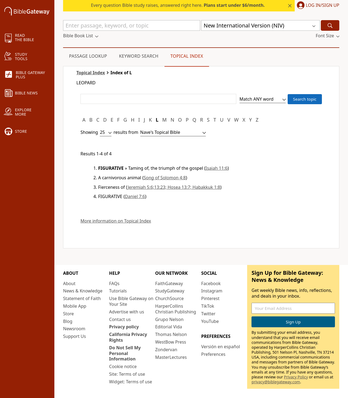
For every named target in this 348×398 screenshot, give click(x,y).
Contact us (120, 319)
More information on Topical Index (115, 221)
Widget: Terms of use (130, 382)
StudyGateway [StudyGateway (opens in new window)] (169, 291)
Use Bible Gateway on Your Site (131, 301)
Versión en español (220, 347)
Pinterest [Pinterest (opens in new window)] (210, 298)
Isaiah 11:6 (217, 168)
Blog (67, 321)
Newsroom (74, 329)
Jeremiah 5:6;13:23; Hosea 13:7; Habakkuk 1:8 (174, 187)
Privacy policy (124, 327)
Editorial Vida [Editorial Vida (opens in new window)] (168, 327)
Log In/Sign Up (322, 5)
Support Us (74, 336)
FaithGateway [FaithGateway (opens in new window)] (169, 283)
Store (68, 314)
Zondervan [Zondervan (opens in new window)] (166, 350)
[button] (317, 5)
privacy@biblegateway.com (275, 381)
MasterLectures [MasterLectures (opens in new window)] (171, 357)
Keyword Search (139, 56)
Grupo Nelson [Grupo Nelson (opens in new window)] (169, 319)
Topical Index (186, 56)
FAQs (114, 283)
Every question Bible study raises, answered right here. (178, 5)
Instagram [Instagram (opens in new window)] (211, 291)
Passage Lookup (88, 56)
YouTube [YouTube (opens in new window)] (210, 321)
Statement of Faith (82, 298)
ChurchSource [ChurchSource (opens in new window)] (169, 298)
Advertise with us (126, 312)
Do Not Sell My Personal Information (125, 353)
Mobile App (74, 306)
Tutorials (118, 291)
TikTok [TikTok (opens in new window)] (207, 306)
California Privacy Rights (128, 337)
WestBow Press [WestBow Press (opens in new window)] (170, 342)
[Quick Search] (131, 25)
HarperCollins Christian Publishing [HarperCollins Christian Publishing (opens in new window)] (175, 309)
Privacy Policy (296, 377)
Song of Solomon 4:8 (165, 178)
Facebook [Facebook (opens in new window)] (211, 283)
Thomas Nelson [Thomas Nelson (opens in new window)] (171, 334)
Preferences (213, 354)
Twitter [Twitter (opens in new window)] (208, 314)
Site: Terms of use (127, 374)
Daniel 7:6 (135, 196)
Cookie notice (123, 366)
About (69, 283)
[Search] (330, 25)
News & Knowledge (82, 291)
